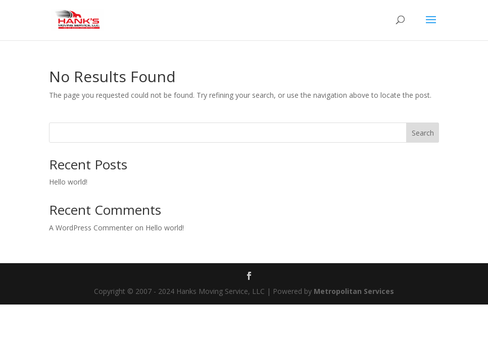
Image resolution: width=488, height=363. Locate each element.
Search (423, 133)
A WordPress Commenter (91, 227)
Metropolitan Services (354, 291)
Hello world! (68, 182)
